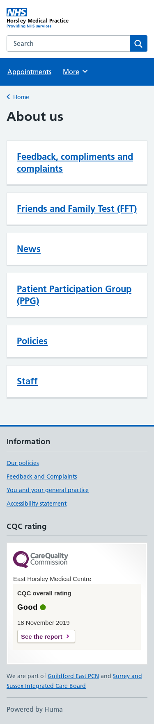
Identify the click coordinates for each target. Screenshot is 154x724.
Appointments (29, 72)
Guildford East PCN (73, 676)
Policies (32, 341)
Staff (27, 381)
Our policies (23, 463)
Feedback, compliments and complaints (75, 162)
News (29, 248)
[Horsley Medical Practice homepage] (42, 18)
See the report (41, 636)
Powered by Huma (35, 709)
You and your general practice (48, 490)
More (76, 71)
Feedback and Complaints (42, 476)
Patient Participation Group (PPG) (74, 294)
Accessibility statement (37, 503)
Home (21, 97)
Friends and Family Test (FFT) (77, 208)
